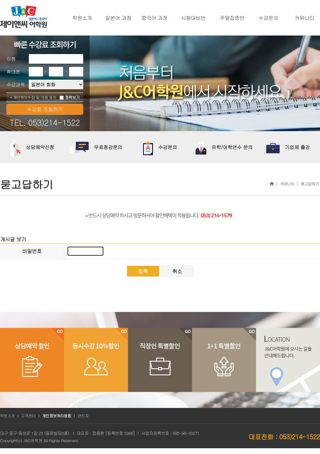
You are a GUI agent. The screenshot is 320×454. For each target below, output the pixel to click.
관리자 (82, 415)
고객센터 (28, 415)
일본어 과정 (118, 17)
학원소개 (82, 17)
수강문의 (268, 17)
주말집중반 (232, 17)
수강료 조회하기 (45, 109)
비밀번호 (32, 251)
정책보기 (72, 97)
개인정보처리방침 (56, 415)
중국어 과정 (154, 17)
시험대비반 (193, 17)
